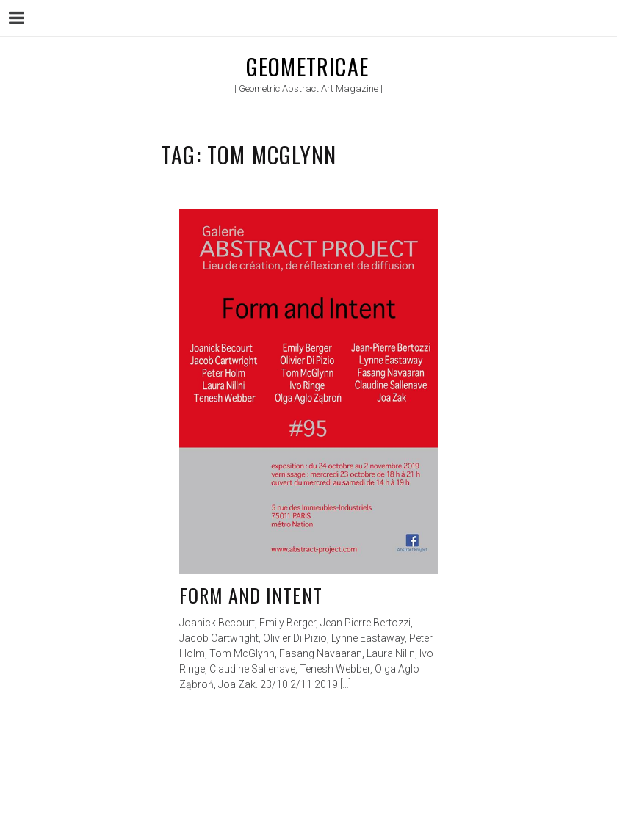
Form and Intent (250, 595)
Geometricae (307, 66)
